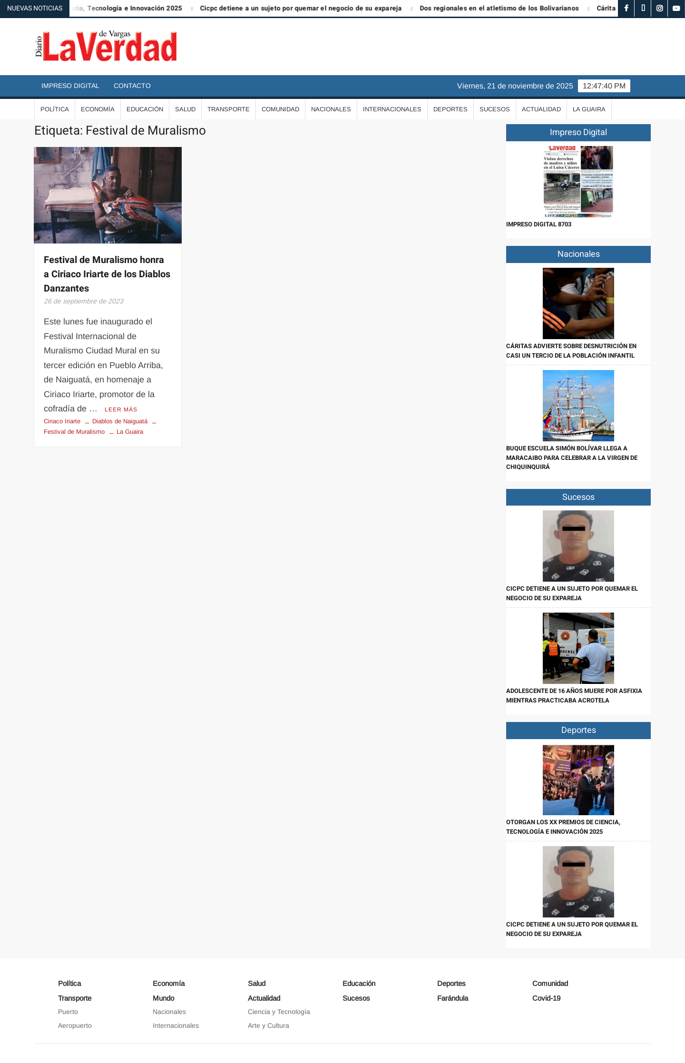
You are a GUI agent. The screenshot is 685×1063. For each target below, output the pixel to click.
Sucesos (495, 109)
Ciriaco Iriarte (62, 421)
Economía (98, 109)
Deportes (450, 109)
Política (54, 109)
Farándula (452, 998)
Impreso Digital (70, 85)
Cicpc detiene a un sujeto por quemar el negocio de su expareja (307, 8)
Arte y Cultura (268, 1025)
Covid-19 (546, 998)
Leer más (121, 409)
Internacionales (392, 109)
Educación (145, 109)
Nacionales (331, 109)
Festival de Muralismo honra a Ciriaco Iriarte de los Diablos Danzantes (107, 274)
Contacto (132, 85)
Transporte (228, 109)
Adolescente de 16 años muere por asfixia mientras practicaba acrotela (574, 695)
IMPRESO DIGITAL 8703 (538, 224)
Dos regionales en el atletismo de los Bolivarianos (505, 8)
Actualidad (541, 109)
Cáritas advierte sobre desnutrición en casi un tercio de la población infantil (571, 350)
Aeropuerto (75, 1025)
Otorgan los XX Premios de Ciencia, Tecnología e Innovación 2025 (563, 827)
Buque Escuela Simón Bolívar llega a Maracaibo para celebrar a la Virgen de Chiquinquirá (571, 457)
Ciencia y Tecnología (279, 1011)
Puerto (68, 1011)
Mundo (163, 998)
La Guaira (589, 109)
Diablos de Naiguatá (119, 421)
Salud (185, 109)
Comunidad (280, 109)
